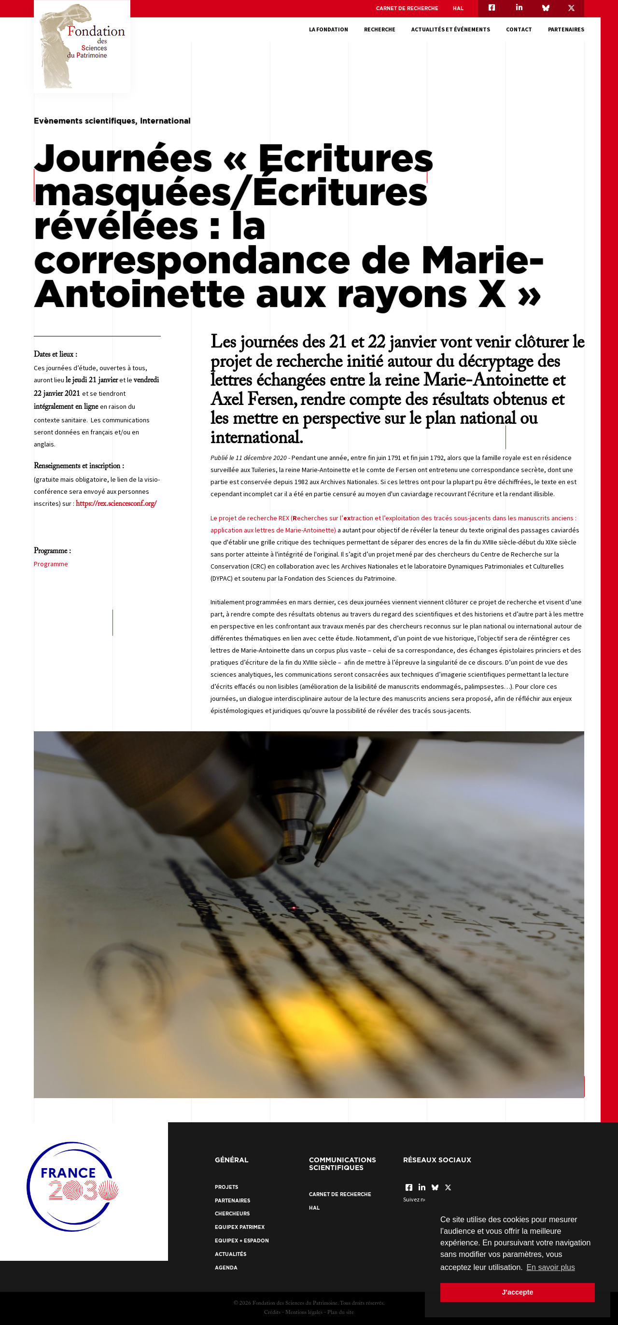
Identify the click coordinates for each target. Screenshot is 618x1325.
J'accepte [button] (517, 1292)
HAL (458, 8)
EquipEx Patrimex (240, 1227)
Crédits (272, 1312)
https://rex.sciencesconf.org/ (116, 504)
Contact (519, 29)
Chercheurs (232, 1213)
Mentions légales (304, 1312)
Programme (51, 563)
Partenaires (566, 29)
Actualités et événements (450, 29)
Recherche (379, 29)
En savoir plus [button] (550, 1267)
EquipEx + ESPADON (242, 1240)
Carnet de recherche (407, 8)
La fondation (328, 29)
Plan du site (340, 1312)
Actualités (230, 1254)
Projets (226, 1187)
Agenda (226, 1267)
